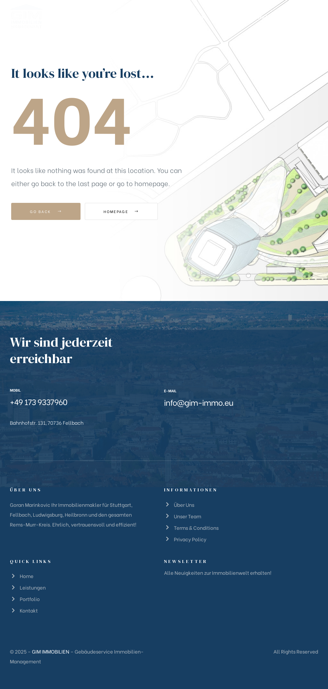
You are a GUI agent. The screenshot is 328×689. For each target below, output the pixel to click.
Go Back (46, 211)
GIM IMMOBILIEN (50, 651)
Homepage (121, 211)
